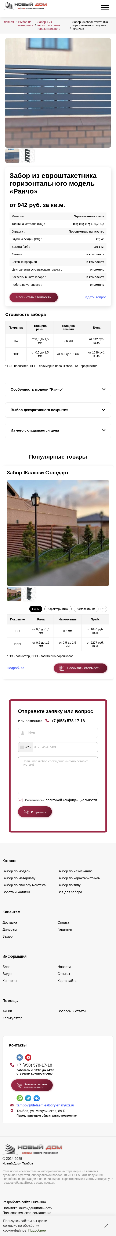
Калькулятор (12, 1024)
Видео (7, 980)
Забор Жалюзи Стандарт (38, 472)
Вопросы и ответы (72, 1017)
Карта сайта (67, 987)
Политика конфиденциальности (27, 1214)
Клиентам (11, 918)
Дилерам (10, 936)
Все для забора (70, 898)
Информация (15, 963)
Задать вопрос (95, 297)
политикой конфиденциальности (71, 806)
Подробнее (37, 1230)
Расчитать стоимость (83, 668)
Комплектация (86, 609)
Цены (35, 609)
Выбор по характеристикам (79, 884)
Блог (6, 973)
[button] (7, 457)
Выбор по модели (16, 877)
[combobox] (25, 747)
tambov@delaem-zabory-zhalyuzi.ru (45, 1111)
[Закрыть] (106, 1225)
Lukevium (38, 1208)
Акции (7, 1017)
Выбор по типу (69, 891)
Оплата (63, 929)
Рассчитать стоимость (33, 297)
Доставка (10, 929)
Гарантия (65, 936)
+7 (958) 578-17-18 (68, 721)
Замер (7, 943)
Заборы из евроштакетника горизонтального (48, 25)
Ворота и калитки (16, 898)
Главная (8, 22)
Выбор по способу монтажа (24, 891)
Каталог (10, 867)
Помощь (10, 1007)
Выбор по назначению (75, 877)
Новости (64, 973)
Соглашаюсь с (61, 806)
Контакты (10, 987)
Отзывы (64, 980)
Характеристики (58, 609)
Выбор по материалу (25, 23)
